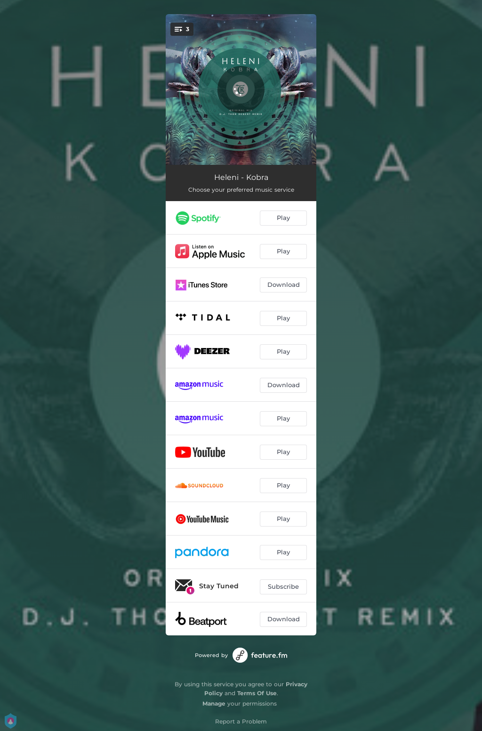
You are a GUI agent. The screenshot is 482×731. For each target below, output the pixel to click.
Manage (213, 703)
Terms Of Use (257, 693)
